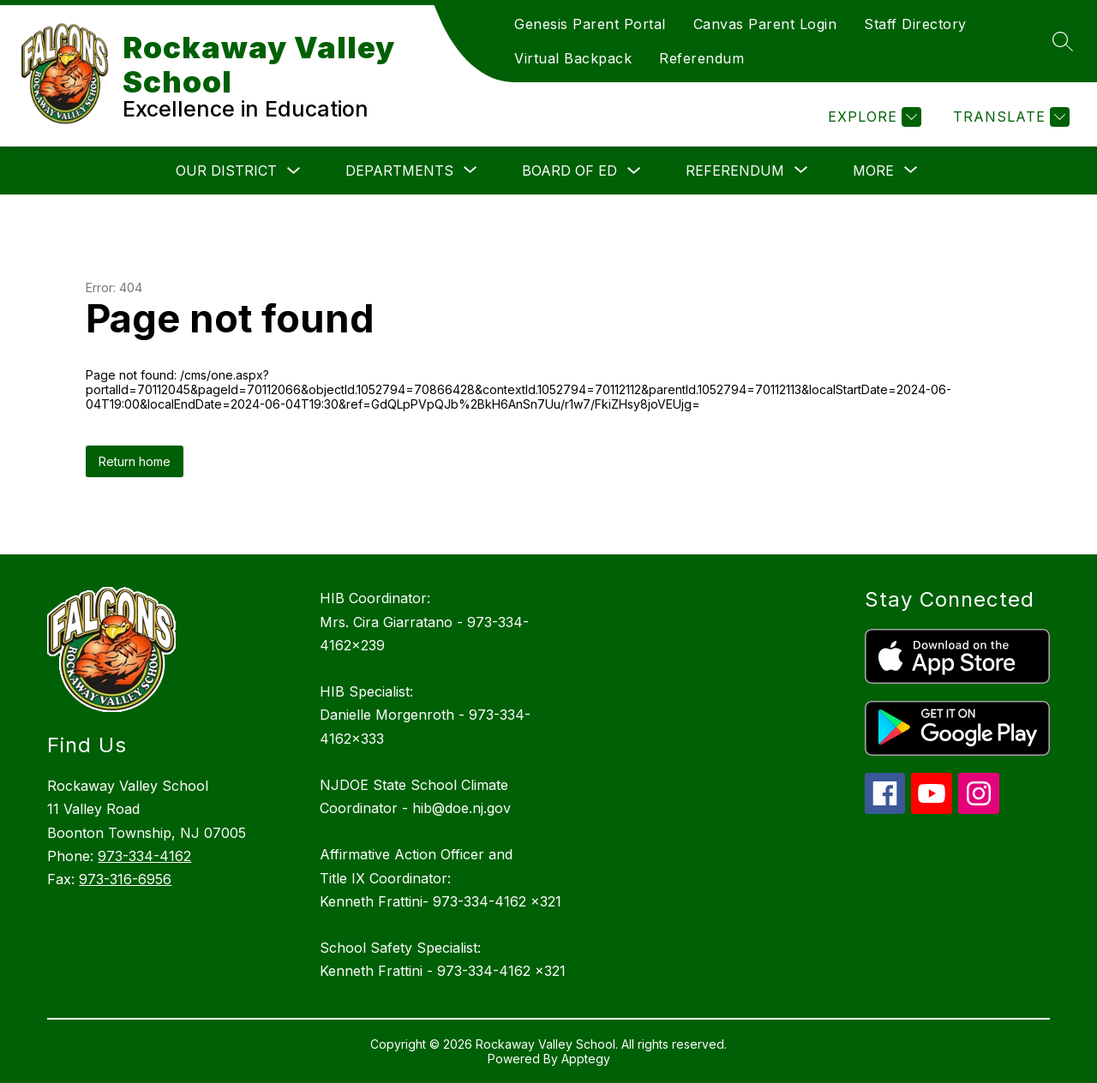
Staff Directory (915, 24)
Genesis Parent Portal (590, 24)
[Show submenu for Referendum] (735, 170)
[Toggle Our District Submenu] (294, 170)
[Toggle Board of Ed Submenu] (634, 170)
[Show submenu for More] (873, 170)
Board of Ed (569, 170)
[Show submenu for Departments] (399, 170)
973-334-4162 (144, 856)
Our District (226, 170)
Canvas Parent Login (765, 24)
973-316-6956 (125, 879)
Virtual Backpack (573, 58)
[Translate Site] (1009, 117)
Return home (135, 461)
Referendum (701, 58)
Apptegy (585, 1058)
